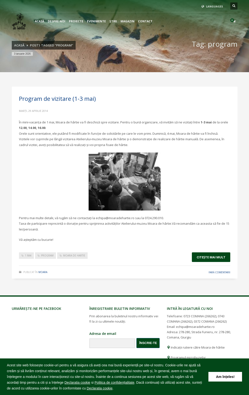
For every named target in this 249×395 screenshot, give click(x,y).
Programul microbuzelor (186, 357)
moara (42, 272)
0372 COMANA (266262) (210, 321)
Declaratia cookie (77, 382)
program (47, 255)
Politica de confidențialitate (114, 382)
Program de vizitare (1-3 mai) (57, 98)
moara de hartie (74, 255)
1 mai (28, 255)
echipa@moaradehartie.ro (195, 327)
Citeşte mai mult (211, 257)
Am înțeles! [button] (225, 377)
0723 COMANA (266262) (199, 316)
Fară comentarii (219, 272)
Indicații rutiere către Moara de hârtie (196, 347)
